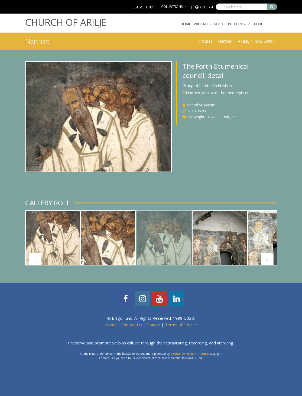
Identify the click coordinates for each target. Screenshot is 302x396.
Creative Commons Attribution (189, 354)
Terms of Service (181, 324)
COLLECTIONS (172, 6)
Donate (153, 324)
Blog (259, 23)
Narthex (225, 41)
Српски (206, 7)
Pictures (236, 23)
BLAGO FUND (142, 7)
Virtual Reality (208, 23)
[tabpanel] (52, 237)
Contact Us (131, 324)
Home (185, 23)
